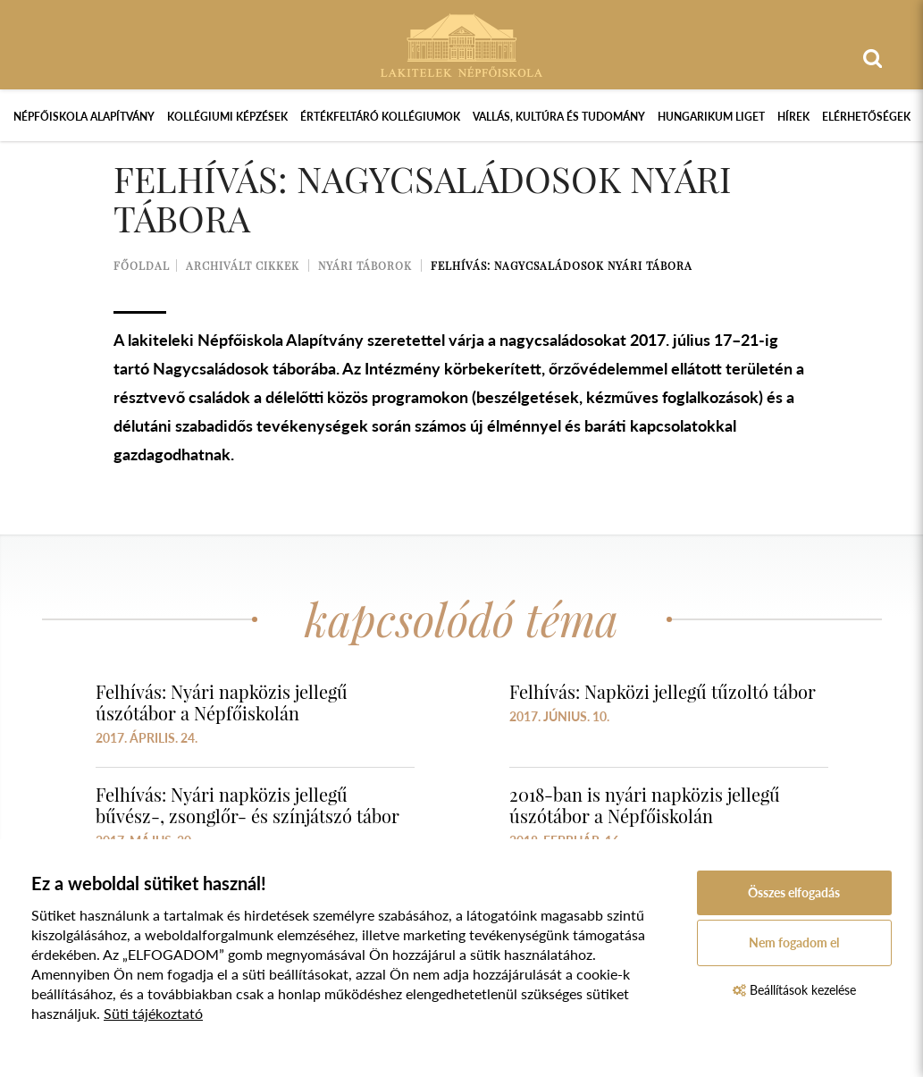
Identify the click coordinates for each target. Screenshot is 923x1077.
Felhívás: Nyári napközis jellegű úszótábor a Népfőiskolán (222, 702)
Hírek (793, 116)
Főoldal (141, 265)
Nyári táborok (365, 265)
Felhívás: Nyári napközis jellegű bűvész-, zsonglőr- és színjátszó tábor (247, 805)
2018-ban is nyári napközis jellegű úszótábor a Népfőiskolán (644, 805)
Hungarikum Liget (711, 116)
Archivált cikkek (242, 265)
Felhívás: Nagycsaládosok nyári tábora (561, 265)
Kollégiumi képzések (227, 116)
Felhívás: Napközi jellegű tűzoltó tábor (662, 691)
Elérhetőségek (866, 116)
